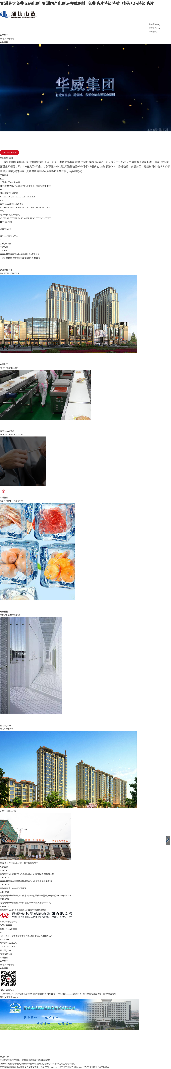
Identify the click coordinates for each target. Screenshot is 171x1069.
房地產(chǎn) (154, 24)
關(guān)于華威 (31, 27)
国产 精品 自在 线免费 (79, 1067)
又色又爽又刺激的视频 (34, 1067)
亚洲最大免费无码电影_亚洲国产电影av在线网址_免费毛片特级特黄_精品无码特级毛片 (77, 3)
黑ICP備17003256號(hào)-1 (69, 994)
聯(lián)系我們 (138, 27)
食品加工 (4, 35)
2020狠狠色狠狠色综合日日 (12, 1067)
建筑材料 (4, 42)
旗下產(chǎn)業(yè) (53, 27)
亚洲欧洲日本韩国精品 (99, 1067)
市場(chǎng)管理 (7, 39)
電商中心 (116, 27)
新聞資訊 (95, 27)
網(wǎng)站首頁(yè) (10, 27)
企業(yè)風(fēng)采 (74, 27)
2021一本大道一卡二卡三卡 (57, 1067)
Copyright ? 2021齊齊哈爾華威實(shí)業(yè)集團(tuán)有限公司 (29, 994)
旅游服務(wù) (154, 28)
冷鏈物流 (153, 32)
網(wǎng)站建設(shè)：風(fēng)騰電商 (99, 994)
